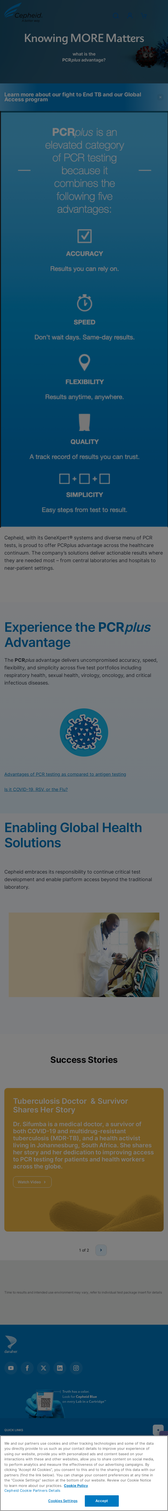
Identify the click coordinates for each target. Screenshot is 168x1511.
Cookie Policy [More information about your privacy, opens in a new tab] (76, 1485)
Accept (101, 1501)
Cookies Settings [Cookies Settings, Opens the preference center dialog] (62, 1501)
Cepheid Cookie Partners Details (32, 1490)
